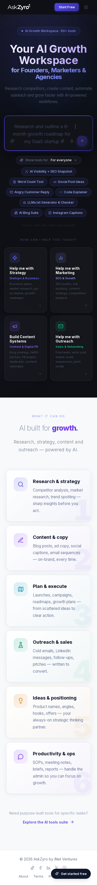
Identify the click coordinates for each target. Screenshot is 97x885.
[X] (56, 868)
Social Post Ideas (68, 182)
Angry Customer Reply (29, 192)
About (23, 876)
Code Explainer (73, 192)
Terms (38, 876)
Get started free (71, 874)
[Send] (82, 141)
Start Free (67, 7)
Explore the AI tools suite (48, 822)
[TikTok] (32, 868)
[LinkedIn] (48, 868)
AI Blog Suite (26, 213)
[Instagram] (64, 868)
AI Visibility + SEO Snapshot (48, 171)
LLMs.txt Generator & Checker (48, 202)
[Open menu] (86, 7)
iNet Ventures (65, 859)
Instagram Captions (65, 213)
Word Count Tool (28, 182)
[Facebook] (40, 868)
